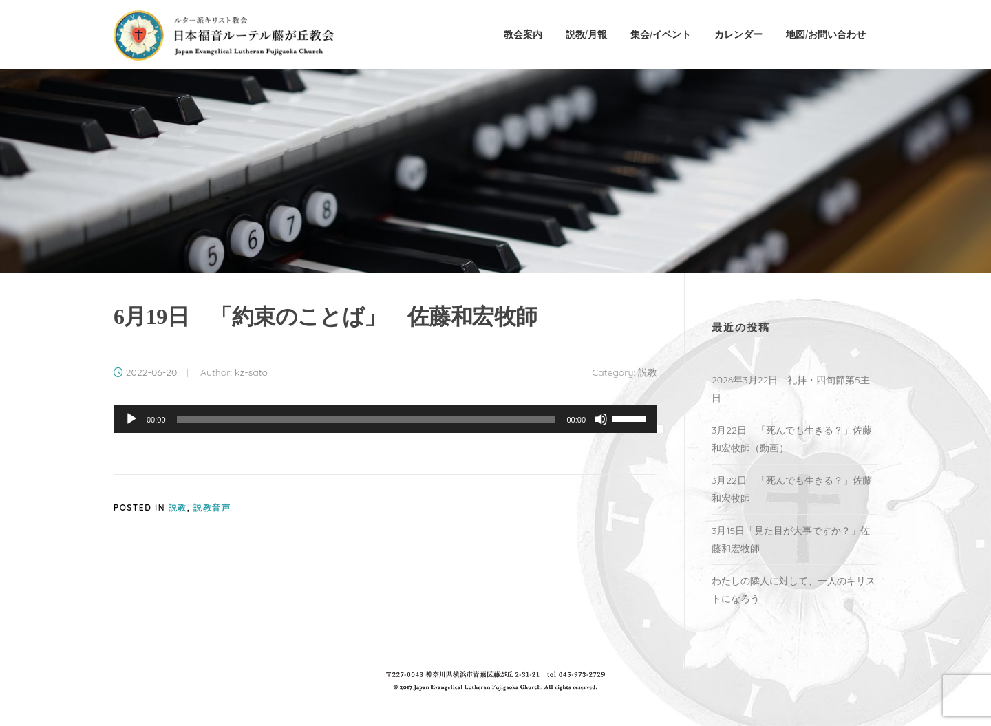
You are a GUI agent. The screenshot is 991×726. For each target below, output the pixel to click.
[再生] (131, 419)
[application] (385, 419)
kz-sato (251, 372)
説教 (647, 372)
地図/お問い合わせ (826, 34)
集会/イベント (660, 34)
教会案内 (523, 34)
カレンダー (738, 34)
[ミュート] (601, 419)
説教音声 (212, 507)
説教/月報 (586, 34)
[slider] (366, 419)
